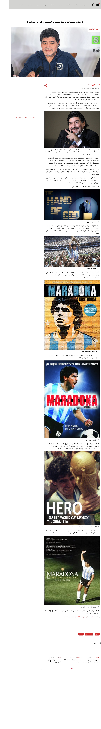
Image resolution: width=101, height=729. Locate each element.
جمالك (52, 5)
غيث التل (88, 88)
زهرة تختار (95, 715)
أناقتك (59, 5)
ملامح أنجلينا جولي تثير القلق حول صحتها (46, 661)
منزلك (29, 5)
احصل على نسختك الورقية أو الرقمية (16, 117)
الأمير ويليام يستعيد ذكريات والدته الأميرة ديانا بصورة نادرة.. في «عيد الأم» (82, 661)
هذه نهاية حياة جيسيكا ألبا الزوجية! (64, 661)
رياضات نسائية (80, 634)
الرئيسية (75, 5)
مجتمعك (44, 5)
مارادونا (88, 634)
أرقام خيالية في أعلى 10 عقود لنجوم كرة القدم (70, 617)
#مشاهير (88, 657)
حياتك (36, 5)
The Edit (95, 718)
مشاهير (67, 5)
